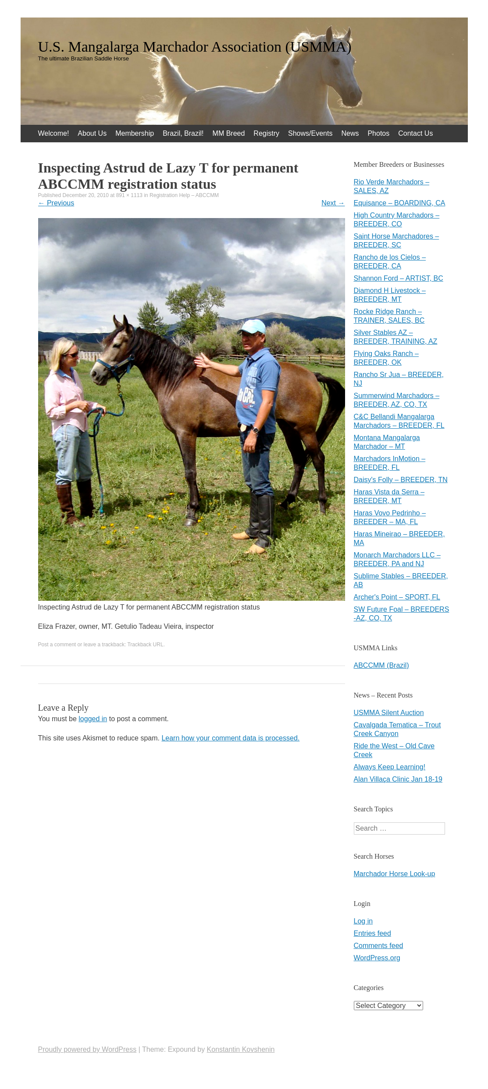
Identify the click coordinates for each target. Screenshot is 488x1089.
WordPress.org (377, 958)
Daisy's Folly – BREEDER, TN (401, 479)
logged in (92, 718)
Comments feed (378, 945)
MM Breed (229, 133)
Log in (363, 921)
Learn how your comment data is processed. (230, 738)
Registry (266, 133)
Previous (56, 203)
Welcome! (53, 133)
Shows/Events (310, 133)
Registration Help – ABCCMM (184, 195)
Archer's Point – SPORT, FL (397, 597)
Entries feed (372, 933)
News (350, 133)
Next (333, 203)
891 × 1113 (129, 195)
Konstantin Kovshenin (241, 1049)
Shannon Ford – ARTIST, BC (398, 278)
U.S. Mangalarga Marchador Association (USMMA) (195, 46)
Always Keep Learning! (390, 767)
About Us (92, 133)
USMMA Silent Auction (389, 712)
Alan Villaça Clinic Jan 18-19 (398, 779)
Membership (134, 133)
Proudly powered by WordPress (87, 1049)
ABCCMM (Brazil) (381, 665)
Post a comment (57, 644)
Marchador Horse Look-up (394, 874)
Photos (378, 133)
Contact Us (415, 133)
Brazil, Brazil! (183, 133)
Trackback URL (145, 644)
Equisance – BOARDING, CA (399, 203)
